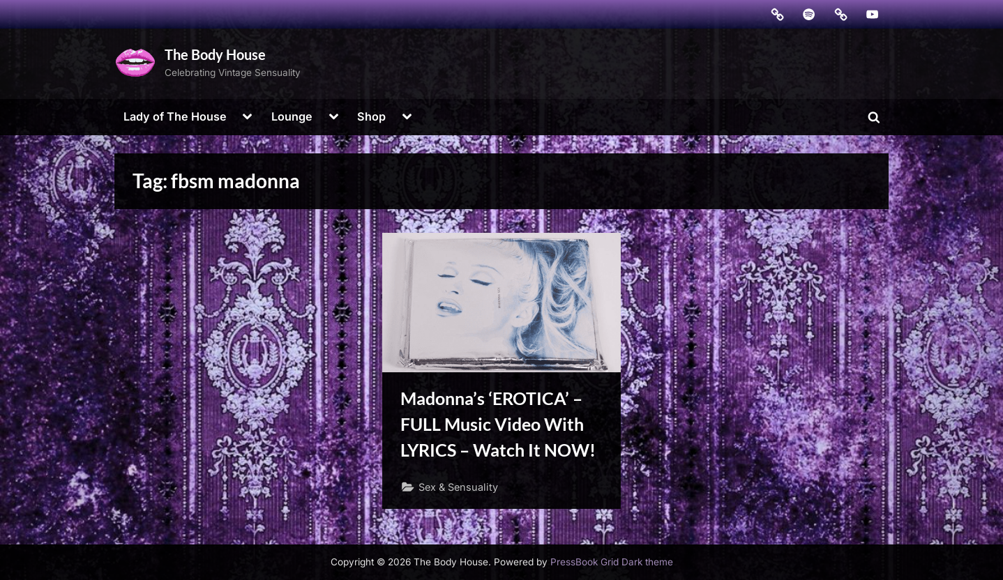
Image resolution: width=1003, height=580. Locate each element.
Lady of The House (175, 116)
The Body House (215, 54)
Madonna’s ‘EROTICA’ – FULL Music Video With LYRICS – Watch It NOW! (498, 424)
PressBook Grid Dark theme (611, 561)
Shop (371, 116)
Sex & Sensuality (458, 487)
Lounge (291, 116)
